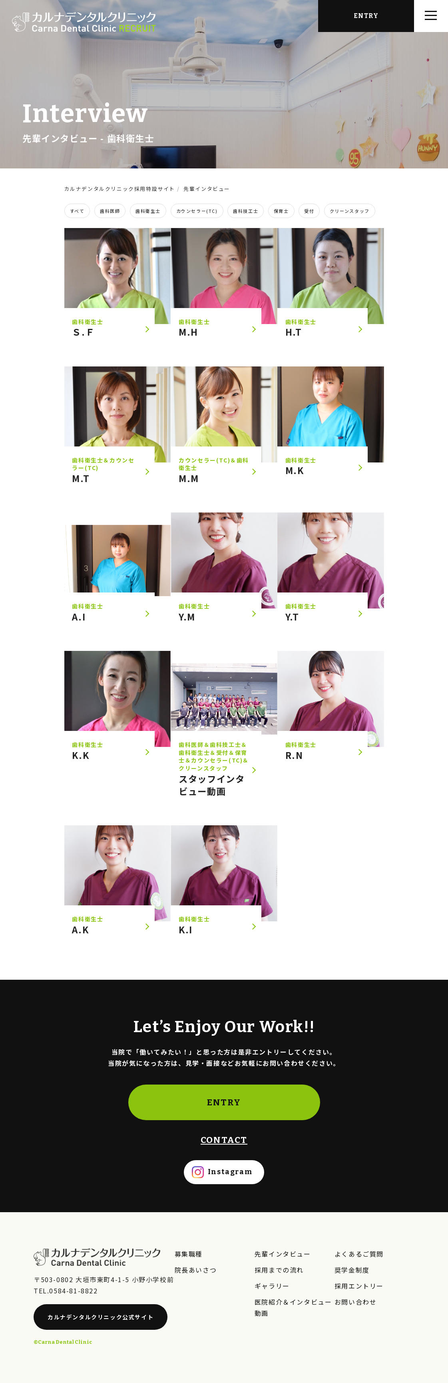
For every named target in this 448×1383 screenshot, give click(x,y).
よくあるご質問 (359, 1254)
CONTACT (224, 1140)
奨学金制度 (352, 1270)
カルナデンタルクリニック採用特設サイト (119, 188)
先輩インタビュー (60, 138)
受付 (309, 211)
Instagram (230, 1172)
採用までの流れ (279, 1270)
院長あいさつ (196, 1270)
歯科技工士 (245, 211)
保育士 (281, 211)
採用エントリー (359, 1286)
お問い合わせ (356, 1302)
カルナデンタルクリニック (100, 1317)
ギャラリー (272, 1286)
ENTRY (224, 1102)
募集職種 (189, 1254)
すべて (77, 211)
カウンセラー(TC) (197, 211)
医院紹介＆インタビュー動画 (293, 1307)
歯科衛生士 (148, 211)
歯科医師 (110, 211)
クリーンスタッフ (350, 211)
